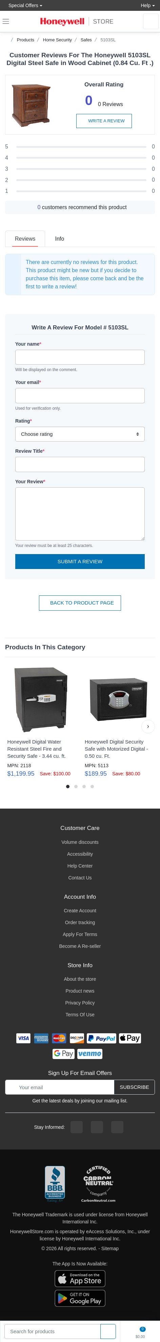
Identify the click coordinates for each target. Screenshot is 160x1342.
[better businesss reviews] (55, 1184)
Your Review (30, 481)
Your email (28, 382)
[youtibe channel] (117, 1127)
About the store (80, 979)
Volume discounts (80, 842)
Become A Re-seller (80, 946)
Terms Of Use (80, 1014)
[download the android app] (80, 1298)
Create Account (80, 910)
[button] (148, 726)
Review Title (29, 451)
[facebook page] (77, 1127)
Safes (86, 39)
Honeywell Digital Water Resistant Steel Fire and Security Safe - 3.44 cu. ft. (36, 749)
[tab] (25, 238)
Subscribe (134, 1087)
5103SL (108, 39)
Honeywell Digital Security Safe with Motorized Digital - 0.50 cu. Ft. (116, 749)
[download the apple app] (80, 1278)
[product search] (108, 1331)
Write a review (104, 120)
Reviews (25, 239)
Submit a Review (80, 561)
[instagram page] (97, 1127)
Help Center (80, 866)
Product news (80, 991)
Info (59, 239)
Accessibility (80, 854)
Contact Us (80, 877)
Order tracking (80, 922)
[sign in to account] (151, 21)
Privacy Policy (80, 1002)
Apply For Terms (80, 934)
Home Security (57, 39)
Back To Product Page (80, 603)
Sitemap (110, 1248)
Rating (23, 421)
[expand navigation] (5, 21)
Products (25, 39)
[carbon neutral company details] (98, 1184)
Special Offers (21, 5)
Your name (28, 344)
